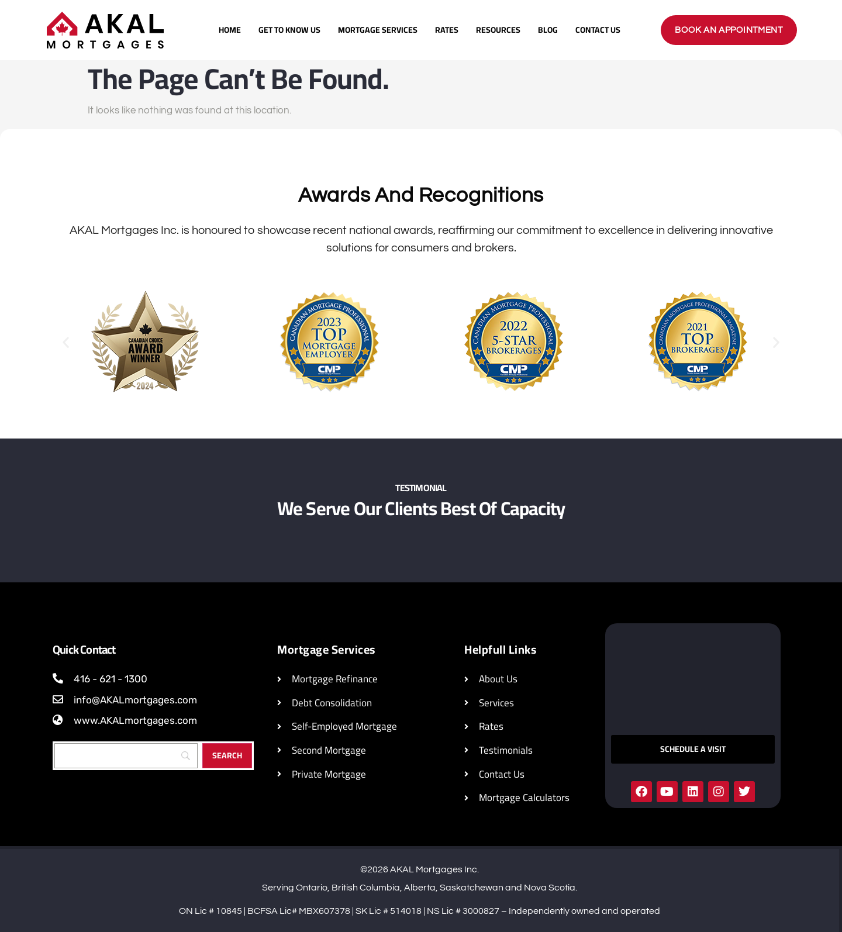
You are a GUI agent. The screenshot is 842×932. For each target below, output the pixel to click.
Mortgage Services (377, 29)
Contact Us (597, 29)
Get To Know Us (289, 29)
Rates (446, 29)
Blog (548, 29)
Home (230, 29)
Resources (498, 29)
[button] (65, 341)
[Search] (126, 755)
